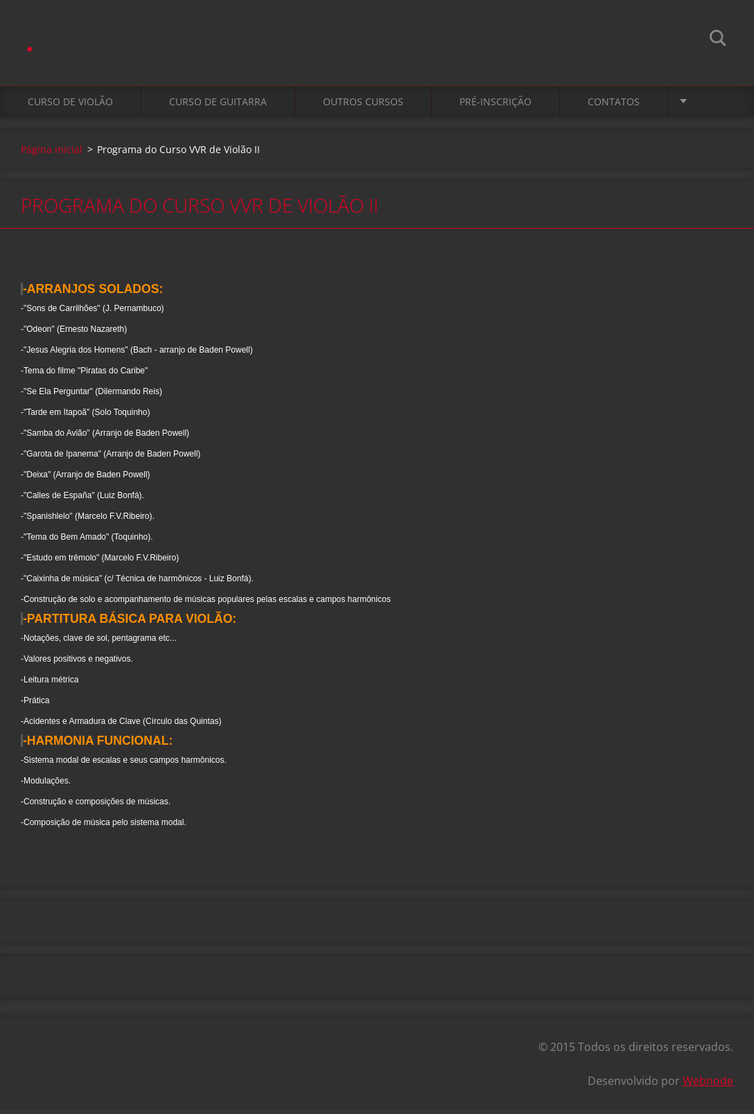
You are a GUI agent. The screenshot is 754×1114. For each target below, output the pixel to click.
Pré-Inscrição (495, 105)
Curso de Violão (70, 105)
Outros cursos (363, 105)
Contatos (614, 105)
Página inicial (51, 152)
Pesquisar (718, 40)
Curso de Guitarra (218, 105)
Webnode (708, 1085)
